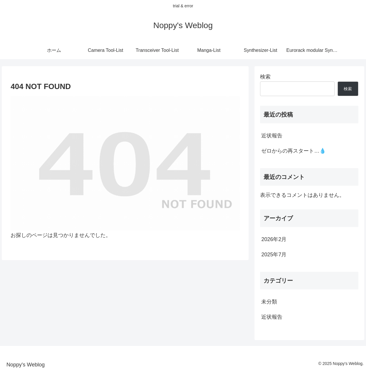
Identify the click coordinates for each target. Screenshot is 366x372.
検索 (265, 77)
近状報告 (271, 136)
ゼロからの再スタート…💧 (293, 151)
